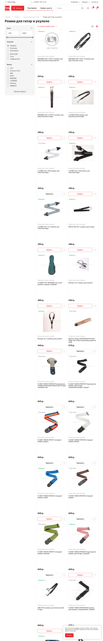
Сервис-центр (46, 8)
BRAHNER (11, 78)
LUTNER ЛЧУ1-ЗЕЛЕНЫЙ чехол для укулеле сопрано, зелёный (50, 238)
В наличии (12, 48)
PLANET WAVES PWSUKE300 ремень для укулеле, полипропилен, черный (82, 510)
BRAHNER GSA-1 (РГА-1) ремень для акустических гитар (81, 60)
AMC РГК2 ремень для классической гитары (51, 510)
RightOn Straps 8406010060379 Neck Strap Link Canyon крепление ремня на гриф (82, 284)
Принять (68, 634)
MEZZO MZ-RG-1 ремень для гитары (82, 193)
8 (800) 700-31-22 (60, 594)
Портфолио (32, 8)
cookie (76, 627)
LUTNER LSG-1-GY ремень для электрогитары (49, 194)
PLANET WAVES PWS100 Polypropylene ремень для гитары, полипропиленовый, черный (82, 330)
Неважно (11, 45)
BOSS (10, 76)
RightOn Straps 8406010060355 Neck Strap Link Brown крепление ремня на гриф (51, 555)
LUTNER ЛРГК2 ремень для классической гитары (78, 105)
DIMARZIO (12, 86)
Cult (30, 636)
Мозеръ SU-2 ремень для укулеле (50, 282)
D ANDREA (12, 81)
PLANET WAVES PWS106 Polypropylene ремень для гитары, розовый (82, 465)
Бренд (9, 64)
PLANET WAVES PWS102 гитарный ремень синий (50, 420)
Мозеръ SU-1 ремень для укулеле (81, 238)
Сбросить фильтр (20, 91)
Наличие (10, 42)
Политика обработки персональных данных (18, 630)
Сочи (10, 56)
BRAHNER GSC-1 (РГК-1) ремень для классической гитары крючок (50, 60)
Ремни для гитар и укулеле (46, 57)
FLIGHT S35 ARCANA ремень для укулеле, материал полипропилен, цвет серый (81, 555)
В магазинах (13, 51)
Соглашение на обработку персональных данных (20, 632)
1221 (10, 68)
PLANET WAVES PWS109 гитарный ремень (81, 420)
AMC (10, 73)
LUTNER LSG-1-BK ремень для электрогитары (79, 149)
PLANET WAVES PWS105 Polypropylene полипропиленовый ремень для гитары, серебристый (52, 330)
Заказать (49, 159)
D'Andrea (11, 83)
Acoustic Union (13, 71)
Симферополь (13, 59)
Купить (49, 70)
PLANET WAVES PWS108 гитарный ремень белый (81, 376)
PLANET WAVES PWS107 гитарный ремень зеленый (50, 465)
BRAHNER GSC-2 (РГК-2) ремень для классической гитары (51, 105)
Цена (9, 28)
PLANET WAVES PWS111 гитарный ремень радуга (50, 376)
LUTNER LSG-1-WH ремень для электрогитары (49, 149)
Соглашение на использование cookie (16, 633)
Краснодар (12, 54)
